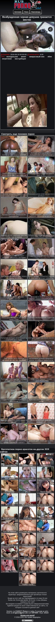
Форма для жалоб (27, 615)
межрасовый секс (37, 57)
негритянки (7, 59)
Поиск (26, 12)
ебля (50, 57)
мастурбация (20, 59)
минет (23, 57)
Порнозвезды (35, 12)
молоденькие (12, 57)
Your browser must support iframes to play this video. (27, 37)
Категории (18, 12)
